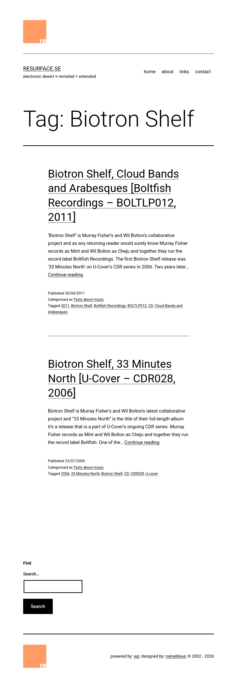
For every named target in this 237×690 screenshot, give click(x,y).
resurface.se (42, 68)
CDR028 (137, 473)
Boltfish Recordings (110, 306)
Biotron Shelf (81, 306)
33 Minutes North (85, 473)
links (184, 71)
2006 (65, 473)
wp (136, 656)
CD (150, 306)
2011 (65, 306)
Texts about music (89, 299)
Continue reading (65, 274)
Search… (31, 573)
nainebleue (175, 656)
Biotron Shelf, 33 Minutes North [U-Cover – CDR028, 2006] (111, 378)
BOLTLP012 (137, 306)
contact (203, 71)
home (150, 71)
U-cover (152, 473)
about (167, 71)
